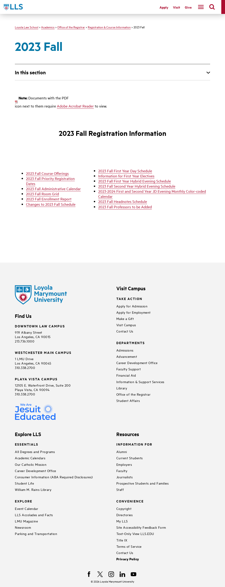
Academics (48, 27)
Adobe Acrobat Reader (75, 105)
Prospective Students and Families (142, 483)
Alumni (121, 451)
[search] (212, 7)
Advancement (126, 356)
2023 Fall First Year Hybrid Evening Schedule (134, 180)
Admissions (125, 350)
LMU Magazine (26, 521)
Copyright (124, 508)
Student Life (24, 483)
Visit (176, 7)
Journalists (124, 477)
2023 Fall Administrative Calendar (53, 188)
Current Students (129, 458)
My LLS (122, 521)
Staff (120, 489)
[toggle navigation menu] (200, 7)
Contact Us (124, 331)
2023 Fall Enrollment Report (49, 198)
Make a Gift (125, 318)
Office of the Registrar (71, 27)
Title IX (121, 540)
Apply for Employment (133, 312)
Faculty (121, 470)
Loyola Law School (26, 27)
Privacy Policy (127, 559)
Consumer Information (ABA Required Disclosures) (54, 477)
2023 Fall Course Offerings (47, 173)
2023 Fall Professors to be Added (125, 206)
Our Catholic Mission (30, 464)
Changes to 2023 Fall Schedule (50, 204)
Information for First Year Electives (126, 175)
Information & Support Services (140, 381)
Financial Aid (126, 375)
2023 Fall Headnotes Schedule (122, 201)
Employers (124, 464)
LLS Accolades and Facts (34, 514)
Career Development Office (137, 362)
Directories (124, 514)
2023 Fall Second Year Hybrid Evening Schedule (136, 186)
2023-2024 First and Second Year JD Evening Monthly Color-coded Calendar (152, 194)
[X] (100, 574)
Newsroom (23, 527)
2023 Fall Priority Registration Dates (50, 181)
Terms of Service (129, 546)
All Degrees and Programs (35, 451)
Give (188, 7)
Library (121, 388)
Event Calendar (26, 508)
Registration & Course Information (109, 27)
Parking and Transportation (36, 533)
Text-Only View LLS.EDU (135, 533)
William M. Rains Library (33, 489)
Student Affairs (128, 400)
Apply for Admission (132, 306)
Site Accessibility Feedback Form (141, 527)
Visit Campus (126, 325)
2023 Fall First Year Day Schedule (125, 170)
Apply (164, 7)
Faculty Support (128, 369)
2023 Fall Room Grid (42, 193)
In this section (30, 72)
